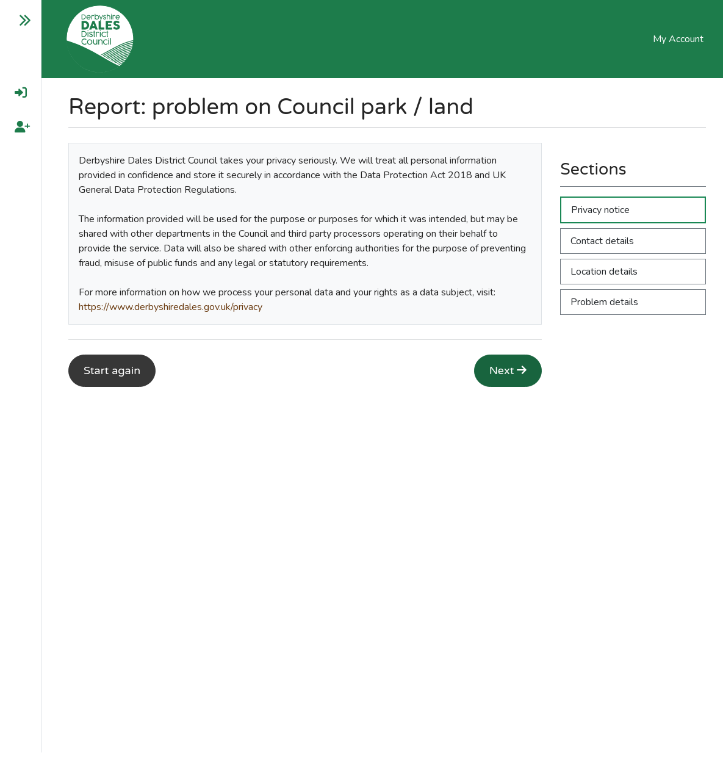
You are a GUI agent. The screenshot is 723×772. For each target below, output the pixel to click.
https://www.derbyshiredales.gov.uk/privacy (170, 307)
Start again (112, 370)
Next (508, 370)
